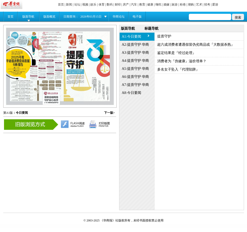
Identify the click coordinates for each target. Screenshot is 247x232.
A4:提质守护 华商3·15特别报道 (135, 62)
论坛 (77, 4)
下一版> (109, 112)
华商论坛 (119, 16)
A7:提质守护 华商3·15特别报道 (135, 86)
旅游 (175, 4)
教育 (142, 4)
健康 (150, 4)
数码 (110, 4)
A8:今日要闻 (131, 93)
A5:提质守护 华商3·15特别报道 (135, 70)
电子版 (137, 16)
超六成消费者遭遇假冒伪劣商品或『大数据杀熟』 (195, 44)
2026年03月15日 (91, 16)
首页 (61, 4)
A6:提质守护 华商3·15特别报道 (135, 78)
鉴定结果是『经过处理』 (176, 53)
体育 (102, 4)
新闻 (69, 4)
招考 (207, 4)
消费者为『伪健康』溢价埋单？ (181, 61)
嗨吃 (158, 4)
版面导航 (28, 16)
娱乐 (93, 4)
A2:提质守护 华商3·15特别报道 (135, 46)
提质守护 (164, 36)
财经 (118, 4)
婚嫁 (166, 4)
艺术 (199, 4)
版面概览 (49, 16)
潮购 (191, 4)
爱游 (215, 4)
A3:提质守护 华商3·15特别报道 (135, 54)
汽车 (134, 4)
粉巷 (183, 4)
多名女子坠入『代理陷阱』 (178, 69)
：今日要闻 (20, 112)
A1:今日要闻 (131, 36)
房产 (126, 4)
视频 (85, 4)
